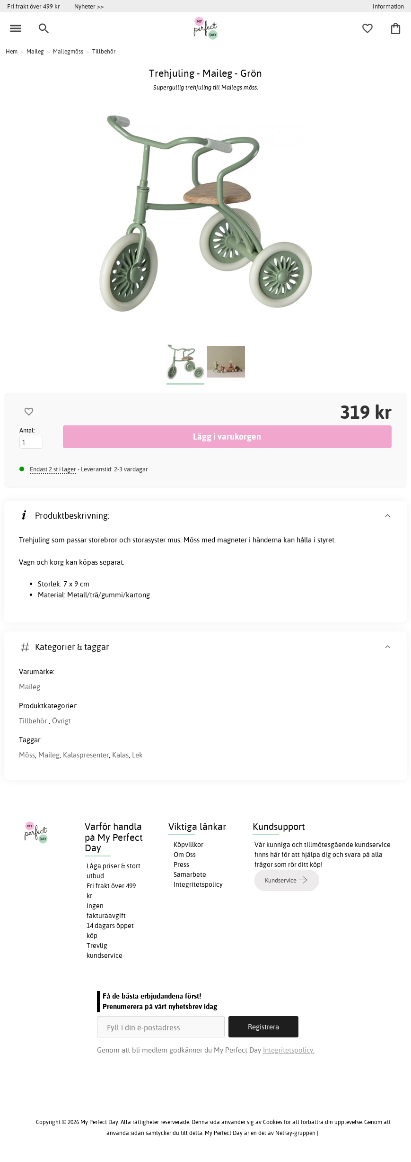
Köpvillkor (188, 844)
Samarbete (190, 874)
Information (388, 6)
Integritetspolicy (198, 884)
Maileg (29, 686)
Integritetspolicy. (289, 1049)
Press (181, 864)
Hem (11, 51)
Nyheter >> (89, 6)
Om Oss (185, 854)
